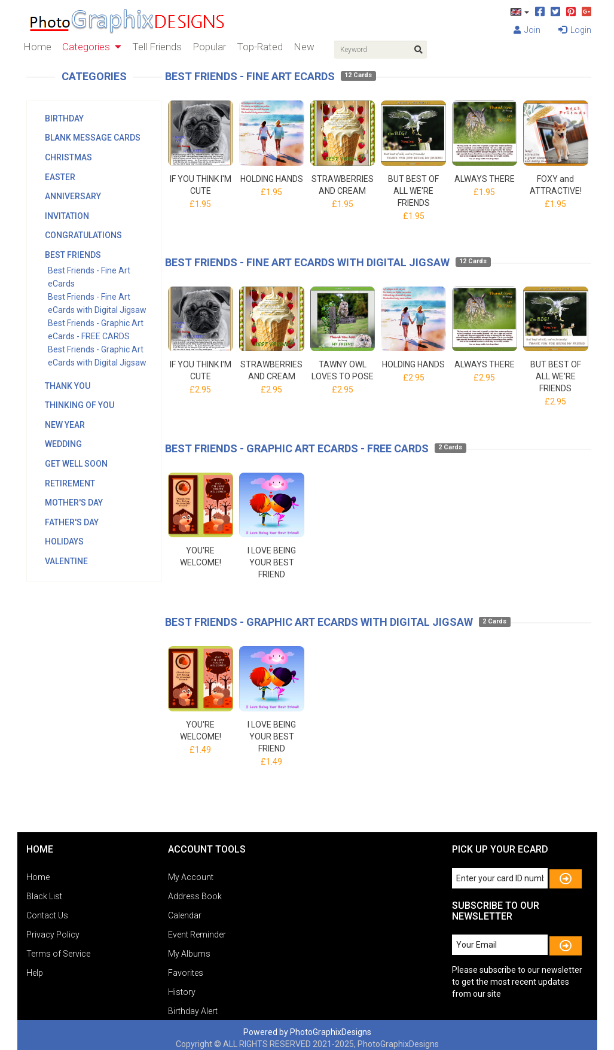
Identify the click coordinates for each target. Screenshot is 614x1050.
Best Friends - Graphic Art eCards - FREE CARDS (297, 448)
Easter (60, 177)
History (181, 992)
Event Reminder (197, 934)
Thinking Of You (79, 405)
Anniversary (73, 196)
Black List (44, 896)
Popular (209, 47)
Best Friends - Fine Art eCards (250, 76)
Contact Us (47, 915)
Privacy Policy (53, 934)
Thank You (67, 386)
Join (527, 30)
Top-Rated (260, 47)
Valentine (66, 561)
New (304, 47)
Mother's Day (74, 502)
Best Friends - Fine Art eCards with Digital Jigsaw (307, 262)
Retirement (70, 483)
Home (37, 47)
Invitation (67, 216)
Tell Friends (157, 47)
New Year (65, 425)
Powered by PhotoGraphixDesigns (307, 1032)
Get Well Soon (76, 463)
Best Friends (73, 255)
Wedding (63, 444)
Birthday (64, 118)
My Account (190, 877)
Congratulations (83, 235)
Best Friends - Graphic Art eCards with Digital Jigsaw (319, 622)
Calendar (184, 915)
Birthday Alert (193, 1011)
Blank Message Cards (92, 137)
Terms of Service (58, 953)
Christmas (68, 157)
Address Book (195, 896)
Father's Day (72, 522)
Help (34, 973)
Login (574, 30)
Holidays (64, 541)
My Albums (189, 953)
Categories (91, 47)
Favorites (185, 973)
